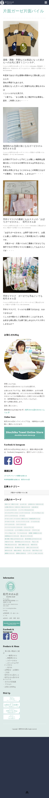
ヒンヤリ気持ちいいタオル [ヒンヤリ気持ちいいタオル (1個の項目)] (22, 530)
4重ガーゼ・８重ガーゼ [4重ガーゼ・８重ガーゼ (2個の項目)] (11, 504)
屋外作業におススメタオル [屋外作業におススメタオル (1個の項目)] (22, 541)
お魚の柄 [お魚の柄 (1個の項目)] (35, 507)
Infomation (33, 66)
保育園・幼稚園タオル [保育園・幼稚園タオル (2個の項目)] (35, 533)
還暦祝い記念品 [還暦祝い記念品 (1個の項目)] (21, 553)
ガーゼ (12, 154)
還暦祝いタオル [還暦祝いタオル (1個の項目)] (9, 553)
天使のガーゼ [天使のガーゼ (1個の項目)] (9, 541)
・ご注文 (6, 672)
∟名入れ (8, 667)
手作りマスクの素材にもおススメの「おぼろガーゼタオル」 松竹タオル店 (24, 220)
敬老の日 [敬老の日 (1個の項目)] (34, 544)
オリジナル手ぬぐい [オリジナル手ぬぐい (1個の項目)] (38, 512)
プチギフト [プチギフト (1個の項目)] (35, 530)
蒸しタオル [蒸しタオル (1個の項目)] (26, 550)
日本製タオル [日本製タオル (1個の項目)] (9, 547)
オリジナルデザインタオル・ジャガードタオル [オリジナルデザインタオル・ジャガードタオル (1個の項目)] (17, 512)
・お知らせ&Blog (9, 687)
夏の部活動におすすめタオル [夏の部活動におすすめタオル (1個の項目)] (33, 538)
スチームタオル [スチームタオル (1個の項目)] (9, 524)
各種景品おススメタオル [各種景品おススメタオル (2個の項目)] (12, 536)
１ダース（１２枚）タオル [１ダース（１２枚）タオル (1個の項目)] (35, 553)
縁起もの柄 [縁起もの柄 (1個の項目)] (17, 550)
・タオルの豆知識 (9, 682)
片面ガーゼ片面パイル (38, 68)
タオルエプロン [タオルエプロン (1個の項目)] (29, 527)
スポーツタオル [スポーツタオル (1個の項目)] (21, 524)
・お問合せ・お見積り (11, 670)
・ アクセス (7, 684)
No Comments (7, 70)
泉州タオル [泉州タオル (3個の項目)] (8, 550)
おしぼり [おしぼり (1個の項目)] (23, 504)
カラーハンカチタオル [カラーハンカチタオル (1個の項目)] (11, 515)
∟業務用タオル (10, 658)
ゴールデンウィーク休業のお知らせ (15, 476)
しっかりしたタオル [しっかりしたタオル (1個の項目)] (11, 510)
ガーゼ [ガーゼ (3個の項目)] (22, 515)
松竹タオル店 (14, 66)
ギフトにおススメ (24, 68)
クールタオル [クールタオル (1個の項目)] (35, 521)
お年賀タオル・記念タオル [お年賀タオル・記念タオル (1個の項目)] (35, 504)
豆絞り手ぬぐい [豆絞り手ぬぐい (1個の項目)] (37, 550)
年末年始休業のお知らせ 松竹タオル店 (17, 479)
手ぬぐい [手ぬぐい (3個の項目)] (35, 541)
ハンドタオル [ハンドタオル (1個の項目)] (9, 530)
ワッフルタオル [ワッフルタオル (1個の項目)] (22, 533)
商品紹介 (40, 66)
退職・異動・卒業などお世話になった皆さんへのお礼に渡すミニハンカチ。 (23, 61)
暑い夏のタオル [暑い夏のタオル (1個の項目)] (20, 547)
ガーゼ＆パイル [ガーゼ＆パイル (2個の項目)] (9, 521)
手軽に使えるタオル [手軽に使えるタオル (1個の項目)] (11, 544)
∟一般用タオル (10, 655)
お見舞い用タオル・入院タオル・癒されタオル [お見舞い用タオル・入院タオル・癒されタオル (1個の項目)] (17, 507)
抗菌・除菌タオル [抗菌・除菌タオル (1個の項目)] (23, 544)
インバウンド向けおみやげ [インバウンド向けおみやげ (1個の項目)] (26, 510)
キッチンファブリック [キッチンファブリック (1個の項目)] (22, 521)
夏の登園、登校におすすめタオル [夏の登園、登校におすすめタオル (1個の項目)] (14, 538)
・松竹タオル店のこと (11, 675)
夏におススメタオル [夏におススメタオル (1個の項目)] (26, 536)
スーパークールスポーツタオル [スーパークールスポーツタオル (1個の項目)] (13, 527)
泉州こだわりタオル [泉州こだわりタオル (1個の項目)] (32, 547)
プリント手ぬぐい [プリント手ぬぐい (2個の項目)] (10, 533)
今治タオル (14, 68)
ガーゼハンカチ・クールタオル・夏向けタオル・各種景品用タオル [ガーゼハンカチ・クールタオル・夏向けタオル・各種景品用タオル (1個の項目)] (22, 518)
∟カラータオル (10, 660)
